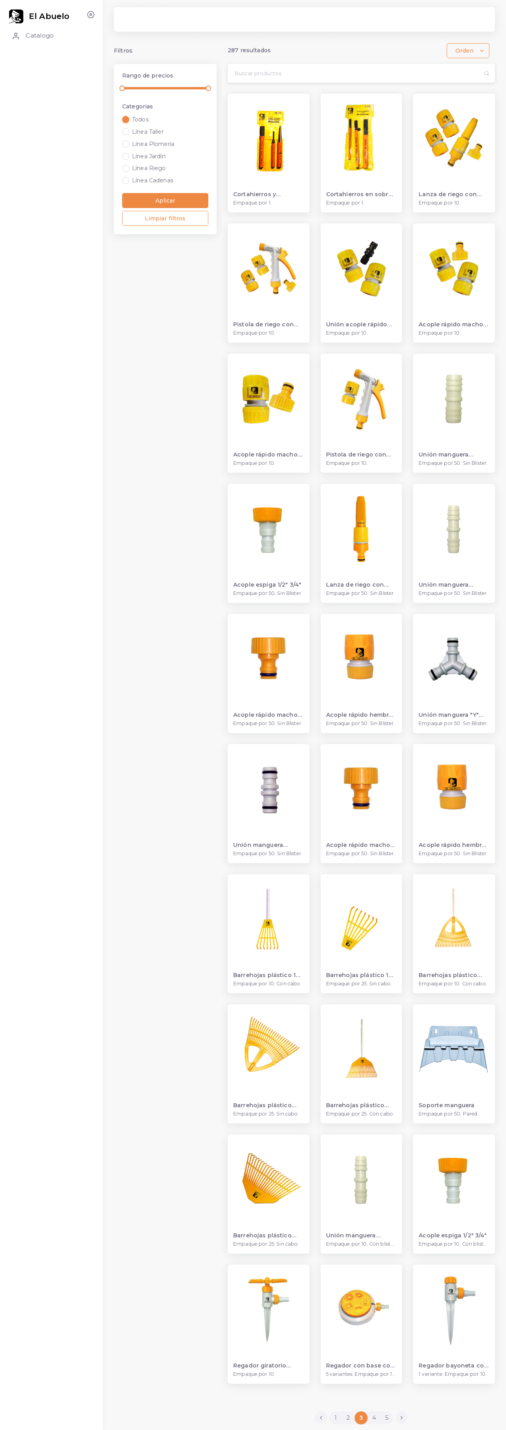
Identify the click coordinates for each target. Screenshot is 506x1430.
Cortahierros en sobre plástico (359, 194)
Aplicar (165, 200)
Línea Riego (149, 168)
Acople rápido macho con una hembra (265, 454)
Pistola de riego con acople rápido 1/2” (263, 324)
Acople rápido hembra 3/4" (359, 715)
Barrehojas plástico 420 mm (355, 1105)
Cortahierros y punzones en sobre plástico (262, 194)
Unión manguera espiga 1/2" (443, 584)
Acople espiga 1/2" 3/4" (267, 584)
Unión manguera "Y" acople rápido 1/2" (449, 715)
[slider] (122, 88)
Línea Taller (148, 131)
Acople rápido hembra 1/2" (452, 845)
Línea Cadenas (152, 180)
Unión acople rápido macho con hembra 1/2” (356, 324)
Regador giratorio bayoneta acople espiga (259, 1365)
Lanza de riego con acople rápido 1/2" (448, 194)
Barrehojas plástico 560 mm (448, 975)
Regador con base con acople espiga (360, 1365)
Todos (140, 119)
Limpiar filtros (165, 218)
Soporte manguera (446, 1105)
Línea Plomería (153, 144)
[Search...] (353, 73)
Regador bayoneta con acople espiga (453, 1365)
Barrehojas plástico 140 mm (268, 975)
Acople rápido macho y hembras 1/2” (453, 324)
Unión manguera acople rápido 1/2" (260, 845)
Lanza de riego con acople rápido (355, 584)
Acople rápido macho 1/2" (358, 845)
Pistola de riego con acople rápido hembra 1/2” (359, 454)
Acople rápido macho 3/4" (265, 715)
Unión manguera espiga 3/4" (443, 454)
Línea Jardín (149, 156)
